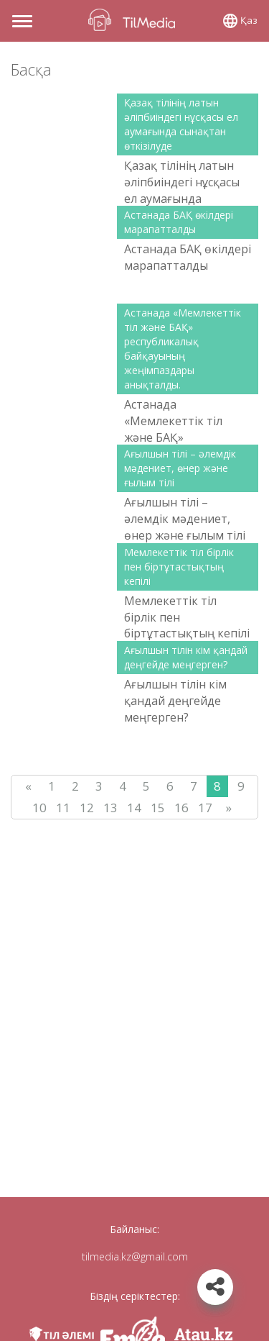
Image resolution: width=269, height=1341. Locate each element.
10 (39, 807)
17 (205, 807)
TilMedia (134, 20)
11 (63, 807)
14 (134, 807)
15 (158, 807)
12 (87, 807)
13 (110, 807)
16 (181, 807)
